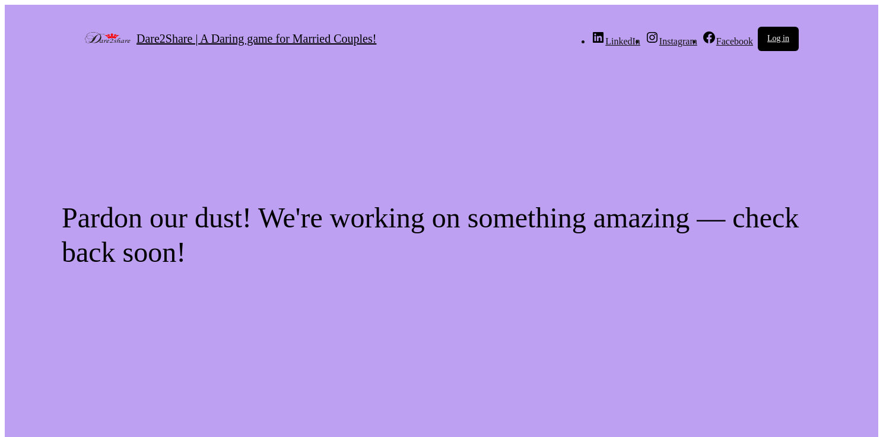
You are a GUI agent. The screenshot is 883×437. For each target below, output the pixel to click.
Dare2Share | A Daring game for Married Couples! (256, 38)
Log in (778, 38)
